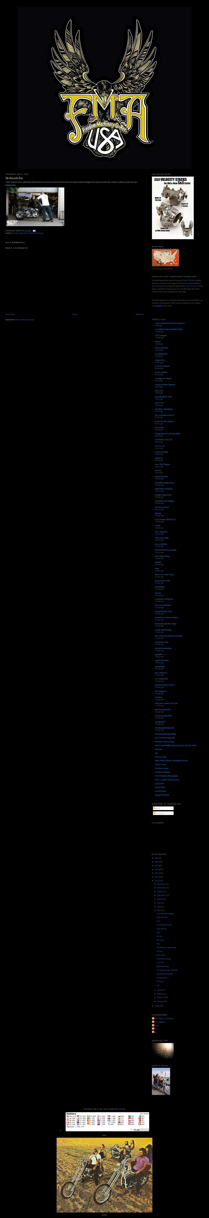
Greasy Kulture (161, 372)
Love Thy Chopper (162, 464)
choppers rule (36, 233)
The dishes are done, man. (166, 947)
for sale (159, 936)
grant (155, 1029)
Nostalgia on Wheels (163, 378)
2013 (157, 869)
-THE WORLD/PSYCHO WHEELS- (170, 323)
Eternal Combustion (163, 648)
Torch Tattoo (160, 787)
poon (154, 1032)
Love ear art (160, 446)
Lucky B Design (161, 452)
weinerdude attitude (164, 925)
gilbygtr (158, 513)
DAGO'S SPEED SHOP (164, 685)
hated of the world (162, 581)
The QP (155, 1025)
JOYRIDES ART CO (163, 440)
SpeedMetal (160, 666)
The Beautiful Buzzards (164, 728)
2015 (157, 862)
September (161, 895)
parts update (161, 955)
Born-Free (159, 391)
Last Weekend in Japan (165, 913)
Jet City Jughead (159, 1022)
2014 (157, 865)
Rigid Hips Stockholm (164, 489)
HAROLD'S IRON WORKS (166, 617)
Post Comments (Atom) (25, 319)
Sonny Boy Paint (161, 642)
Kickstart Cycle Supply (164, 501)
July (159, 903)
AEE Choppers (161, 335)
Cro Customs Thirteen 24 (165, 519)
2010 (157, 881)
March (159, 994)
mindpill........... (161, 654)
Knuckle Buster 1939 (163, 397)
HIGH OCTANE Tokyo (164, 574)
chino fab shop (20, 233)
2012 (157, 873)
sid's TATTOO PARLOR (165, 738)
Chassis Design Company (165, 384)
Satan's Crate (160, 764)
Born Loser (159, 403)
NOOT (158, 342)
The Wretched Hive (163, 709)
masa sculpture (161, 544)
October (160, 891)
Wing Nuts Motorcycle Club (166, 703)
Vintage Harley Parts (163, 611)
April (159, 990)
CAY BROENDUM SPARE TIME (169, 329)
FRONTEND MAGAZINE (166, 550)
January (160, 1001)
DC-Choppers (160, 691)
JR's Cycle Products (163, 605)
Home (75, 314)
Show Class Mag (161, 538)
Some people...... (163, 977)
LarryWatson (160, 791)
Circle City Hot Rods (163, 716)
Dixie (157, 568)
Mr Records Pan (14, 178)
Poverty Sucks (160, 757)
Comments (159, 813)
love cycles (159, 427)
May (159, 910)
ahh (158, 932)
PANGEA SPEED (162, 366)
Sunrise (158, 593)
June (159, 906)
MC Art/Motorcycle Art (164, 415)
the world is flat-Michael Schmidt (168, 636)
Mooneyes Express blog (164, 741)
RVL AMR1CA (161, 673)
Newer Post (10, 314)
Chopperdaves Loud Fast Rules (167, 433)
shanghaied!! (160, 722)
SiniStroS (159, 458)
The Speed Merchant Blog (165, 734)
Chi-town (160, 981)
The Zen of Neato (162, 507)
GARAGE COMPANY (164, 599)
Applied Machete (162, 660)
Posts (157, 808)
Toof (158, 921)
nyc (158, 985)
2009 (157, 1006)
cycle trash (159, 783)
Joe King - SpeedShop (164, 409)
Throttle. (158, 749)
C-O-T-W (160, 962)
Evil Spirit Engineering (164, 483)
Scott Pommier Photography (166, 776)
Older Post (140, 314)
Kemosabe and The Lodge (165, 623)
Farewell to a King (164, 959)
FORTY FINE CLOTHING (163, 1019)
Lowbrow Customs (162, 772)
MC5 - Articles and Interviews (167, 780)
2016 (157, 858)
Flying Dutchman (162, 795)
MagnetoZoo (160, 360)
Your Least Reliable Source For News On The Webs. (176, 745)
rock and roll (161, 928)
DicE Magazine (161, 532)
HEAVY (158, 470)
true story (160, 940)
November (161, 888)
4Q (156, 753)
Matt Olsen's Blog (162, 556)
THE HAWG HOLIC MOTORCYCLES (171, 760)
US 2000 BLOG (161, 354)
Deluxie (158, 562)
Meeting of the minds (165, 974)
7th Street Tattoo (162, 768)
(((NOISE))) (160, 587)
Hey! (158, 944)
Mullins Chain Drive (163, 495)
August (160, 899)
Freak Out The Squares (164, 421)
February (160, 997)
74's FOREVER (161, 679)
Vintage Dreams (161, 476)
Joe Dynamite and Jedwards (167, 970)
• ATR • (158, 525)
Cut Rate (158, 697)
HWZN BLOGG (161, 348)
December (161, 884)
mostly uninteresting (163, 630)
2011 (157, 877)
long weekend (162, 917)
